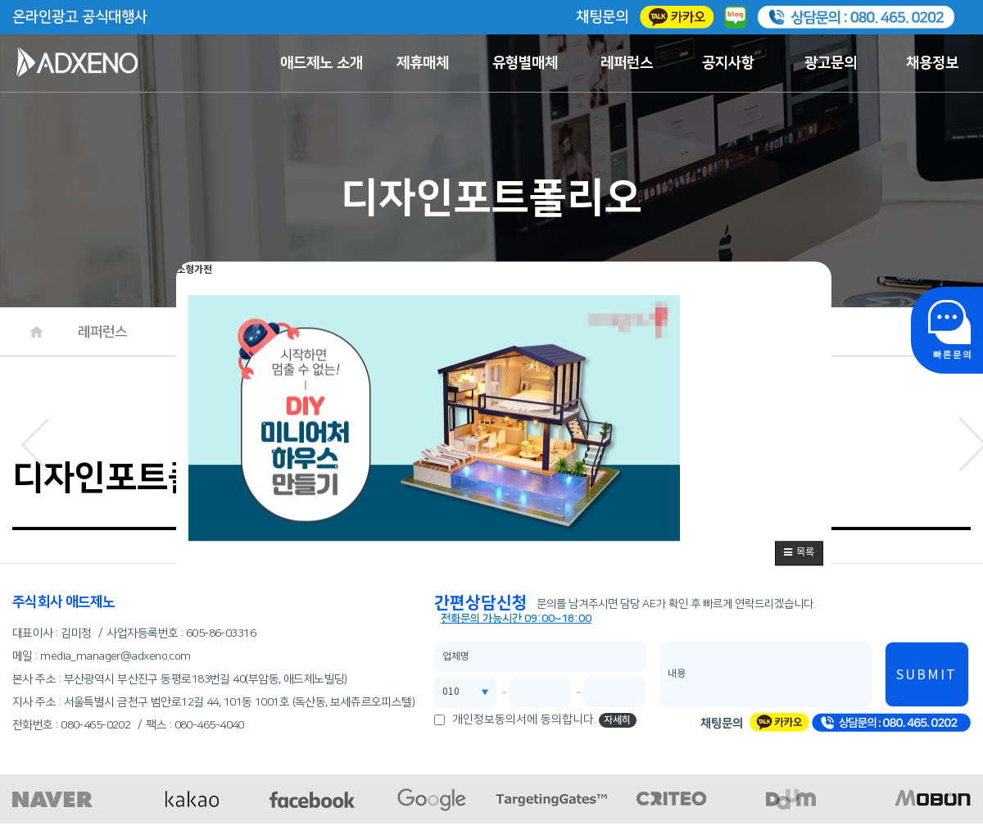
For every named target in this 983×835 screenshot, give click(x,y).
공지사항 (728, 63)
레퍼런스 (626, 63)
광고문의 (830, 63)
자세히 (617, 720)
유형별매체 (525, 63)
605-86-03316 (221, 633)
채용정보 (932, 63)
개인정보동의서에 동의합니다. (524, 719)
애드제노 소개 (321, 63)
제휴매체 (422, 63)
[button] (799, 553)
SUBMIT (926, 675)
